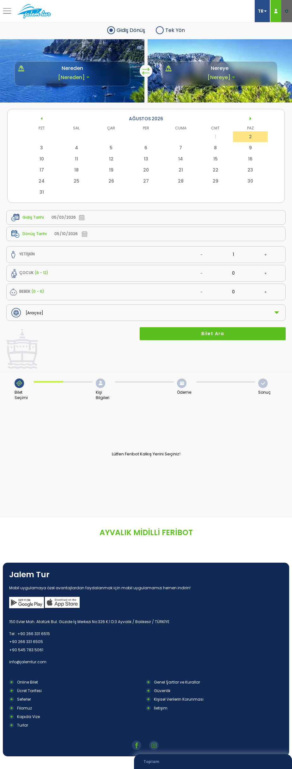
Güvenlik (162, 690)
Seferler (24, 699)
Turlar (22, 725)
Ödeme (184, 392)
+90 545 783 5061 (26, 650)
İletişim (160, 708)
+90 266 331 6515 (33, 633)
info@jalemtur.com (27, 662)
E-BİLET (286, 11)
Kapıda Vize (28, 716)
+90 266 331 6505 (26, 641)
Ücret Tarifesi (29, 690)
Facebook (137, 745)
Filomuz (24, 708)
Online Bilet (27, 682)
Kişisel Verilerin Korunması (179, 699)
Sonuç (264, 392)
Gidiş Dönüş (131, 30)
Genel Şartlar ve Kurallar (177, 682)
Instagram (154, 745)
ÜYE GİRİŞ (276, 11)
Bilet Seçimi (21, 395)
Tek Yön (175, 30)
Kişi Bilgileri (102, 395)
